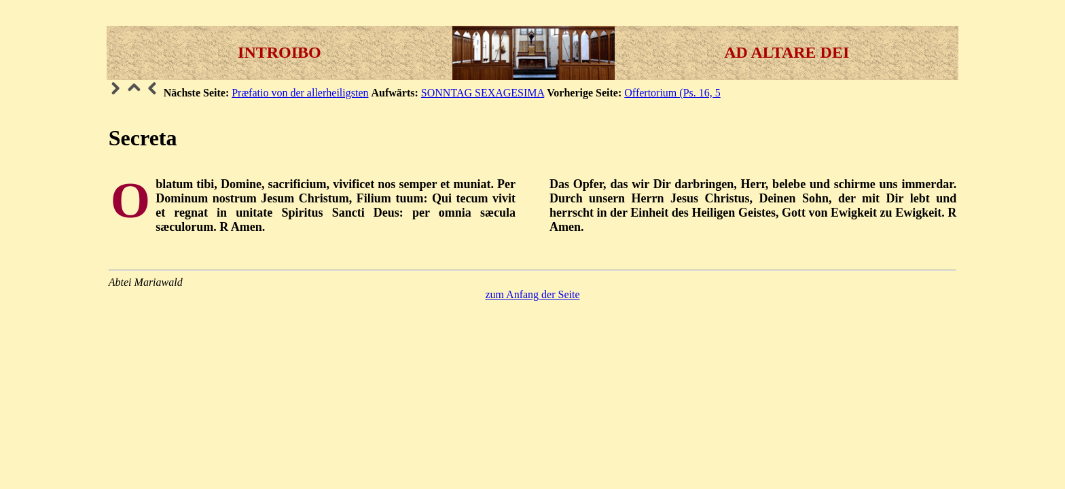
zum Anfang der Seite (532, 294)
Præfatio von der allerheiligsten (300, 92)
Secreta (143, 138)
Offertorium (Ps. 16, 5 (672, 92)
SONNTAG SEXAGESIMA (482, 92)
